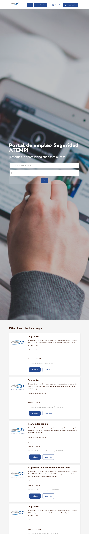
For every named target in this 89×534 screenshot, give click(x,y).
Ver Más (48, 374)
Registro (56, 8)
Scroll (86, 529)
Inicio (30, 7)
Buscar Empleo (40, 7)
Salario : (30, 364)
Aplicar (34, 374)
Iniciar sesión (71, 8)
